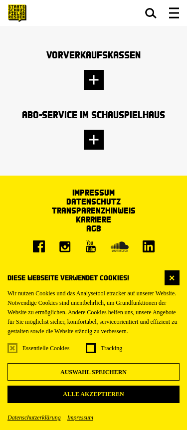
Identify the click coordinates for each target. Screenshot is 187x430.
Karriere (93, 219)
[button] (151, 12)
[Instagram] (65, 246)
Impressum (80, 417)
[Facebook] (39, 246)
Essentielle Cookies (45, 348)
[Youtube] (91, 246)
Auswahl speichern (93, 372)
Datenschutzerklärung (34, 417)
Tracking (111, 348)
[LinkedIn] (149, 246)
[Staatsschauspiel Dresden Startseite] (17, 13)
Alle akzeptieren (93, 394)
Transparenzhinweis (94, 210)
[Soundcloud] (120, 246)
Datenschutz (93, 201)
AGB (93, 228)
